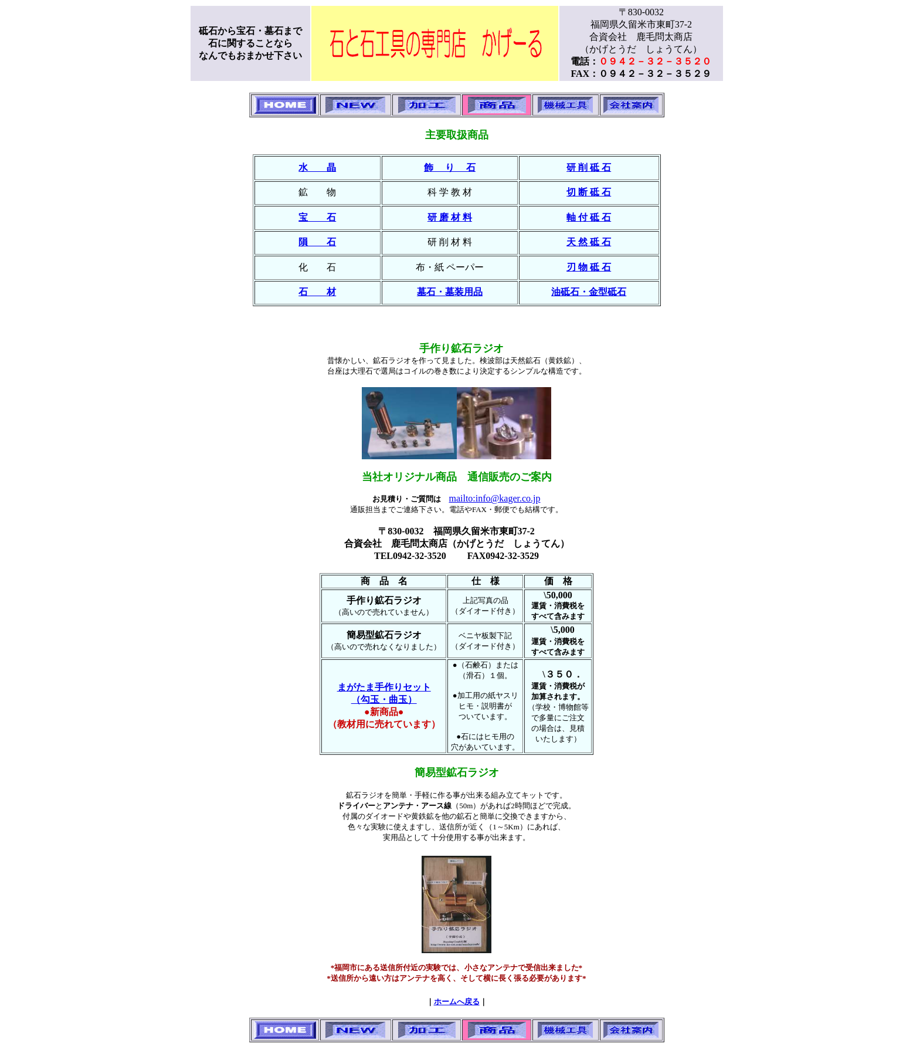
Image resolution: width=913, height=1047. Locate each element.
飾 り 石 (450, 167)
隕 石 (317, 242)
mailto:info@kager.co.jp (494, 498)
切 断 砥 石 (588, 192)
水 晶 (317, 167)
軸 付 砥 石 (588, 217)
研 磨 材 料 (449, 217)
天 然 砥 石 (588, 242)
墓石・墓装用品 (450, 292)
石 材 (317, 292)
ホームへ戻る (457, 1001)
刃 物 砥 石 (588, 267)
